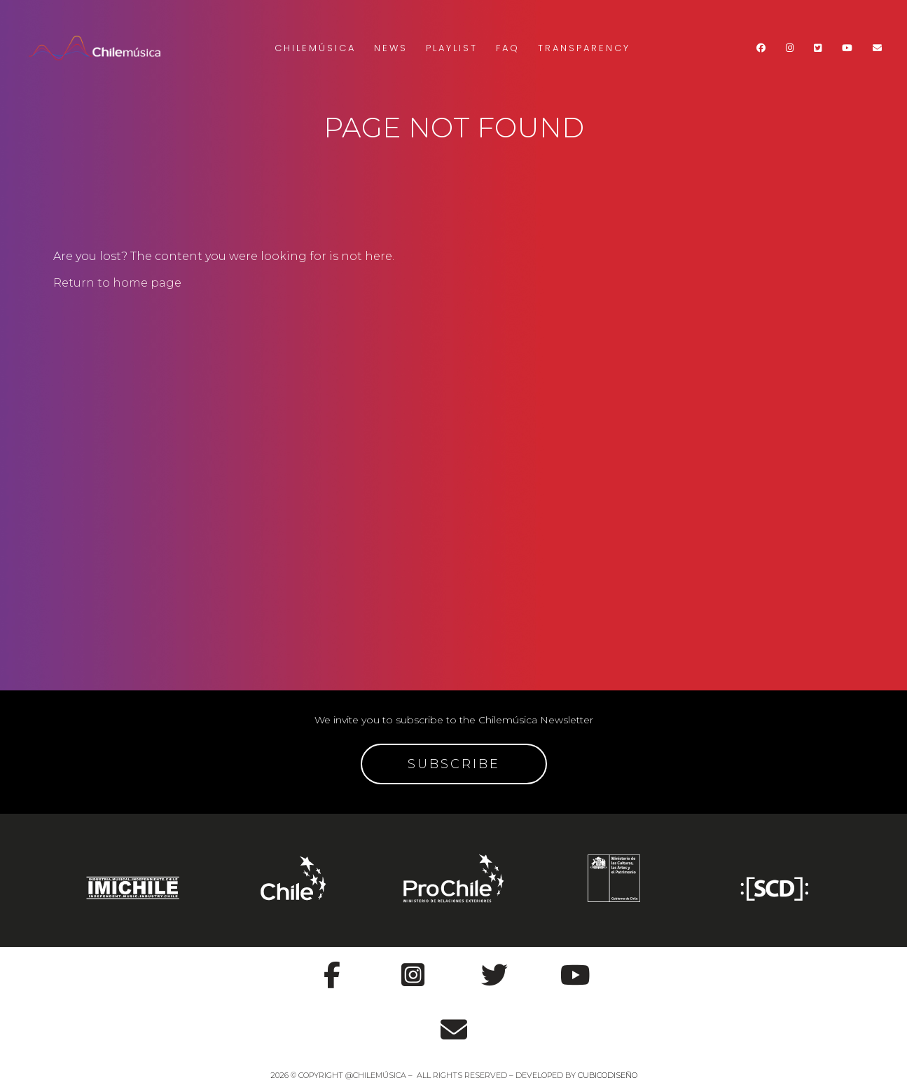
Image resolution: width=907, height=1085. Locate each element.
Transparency (584, 48)
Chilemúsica (315, 48)
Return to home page (117, 282)
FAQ (508, 48)
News (391, 48)
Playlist (452, 48)
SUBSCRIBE (454, 764)
